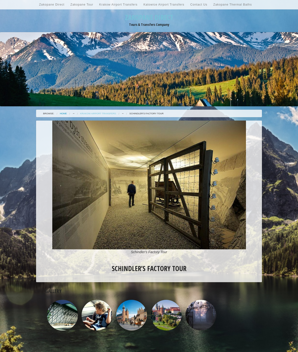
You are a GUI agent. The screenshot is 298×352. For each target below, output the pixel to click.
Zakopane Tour (81, 4)
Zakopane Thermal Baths (232, 4)
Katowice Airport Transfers (163, 4)
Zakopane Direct (51, 4)
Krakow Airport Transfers (118, 4)
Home (63, 113)
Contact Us (198, 4)
